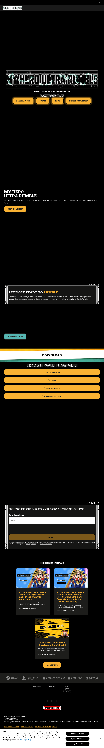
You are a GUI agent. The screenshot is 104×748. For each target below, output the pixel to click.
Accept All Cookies (77, 744)
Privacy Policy (31, 544)
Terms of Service (11, 727)
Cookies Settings (77, 733)
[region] (52, 738)
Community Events (43, 727)
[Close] (101, 738)
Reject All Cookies (77, 739)
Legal (54, 727)
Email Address (16, 515)
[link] (33, 591)
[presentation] (24, 529)
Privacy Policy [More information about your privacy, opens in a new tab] (25, 740)
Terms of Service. (46, 544)
